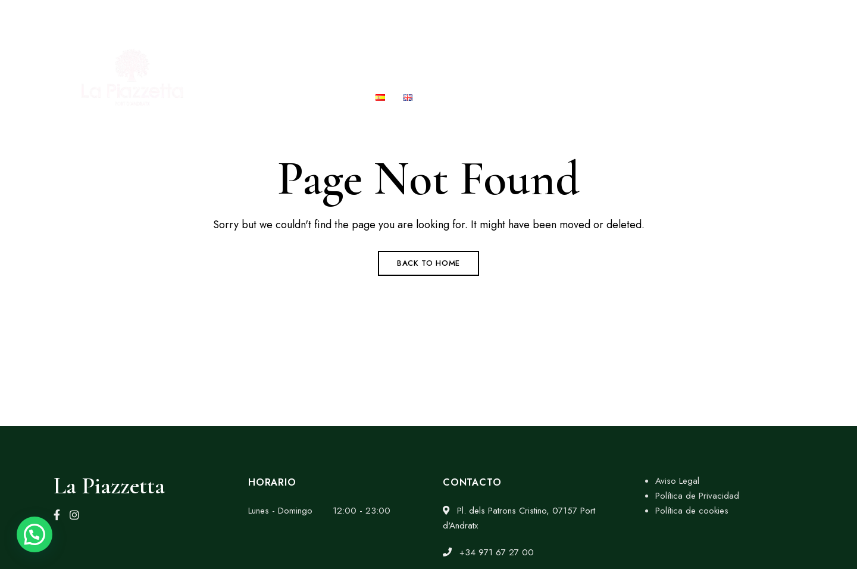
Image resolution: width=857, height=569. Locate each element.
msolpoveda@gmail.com (736, 16)
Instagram (74, 514)
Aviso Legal (677, 480)
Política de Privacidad (697, 495)
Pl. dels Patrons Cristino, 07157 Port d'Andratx (157, 16)
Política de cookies (691, 510)
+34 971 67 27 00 (627, 16)
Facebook (57, 514)
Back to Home (428, 263)
